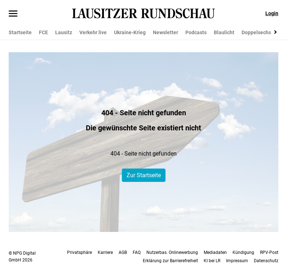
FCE (43, 32)
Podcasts (196, 32)
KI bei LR (212, 260)
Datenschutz (266, 260)
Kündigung (243, 252)
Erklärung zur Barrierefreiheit (170, 260)
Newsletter (165, 32)
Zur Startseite (144, 175)
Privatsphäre (79, 252)
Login (271, 13)
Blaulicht (224, 32)
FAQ (137, 252)
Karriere (105, 252)
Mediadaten (215, 252)
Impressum (237, 260)
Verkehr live (93, 32)
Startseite (20, 32)
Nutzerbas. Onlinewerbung (172, 252)
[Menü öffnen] (13, 14)
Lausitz (63, 32)
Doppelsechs (256, 32)
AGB (123, 252)
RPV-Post (269, 252)
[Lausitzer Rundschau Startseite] (143, 13)
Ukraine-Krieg (130, 32)
